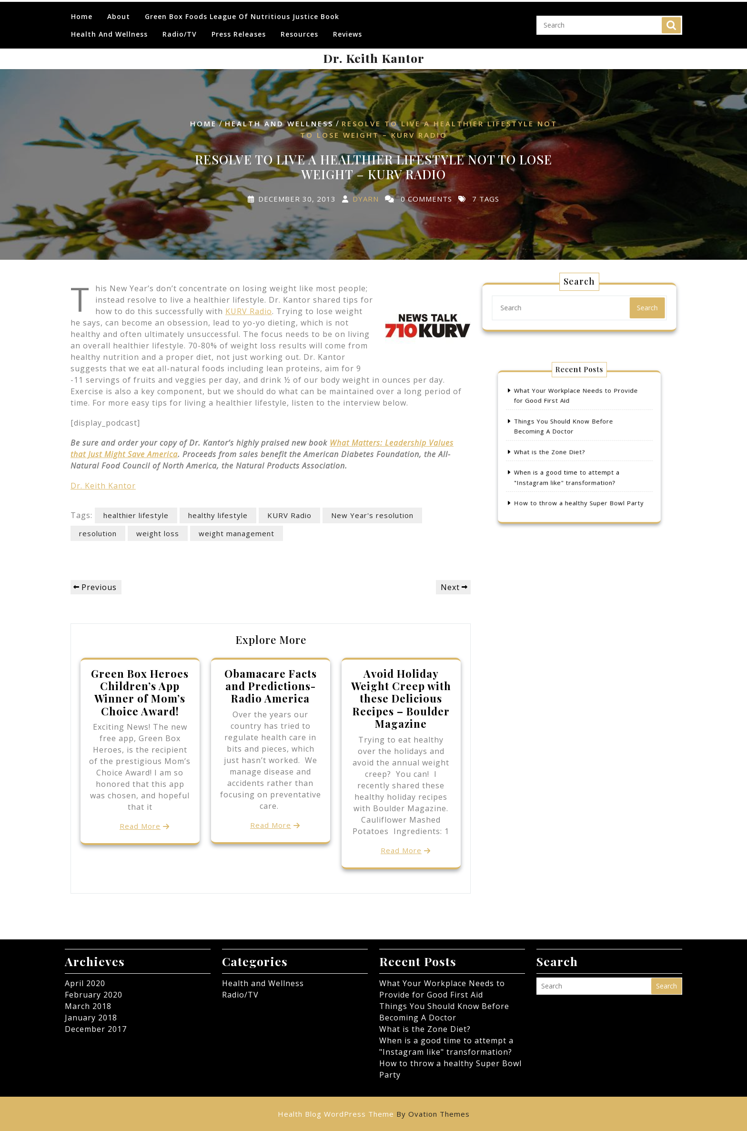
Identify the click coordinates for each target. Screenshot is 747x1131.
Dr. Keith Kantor (373, 58)
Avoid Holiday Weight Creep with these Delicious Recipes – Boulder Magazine (401, 698)
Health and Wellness (109, 27)
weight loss (157, 533)
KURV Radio (248, 311)
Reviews (347, 27)
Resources (299, 27)
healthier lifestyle (136, 515)
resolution (98, 533)
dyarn (366, 198)
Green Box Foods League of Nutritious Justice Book (242, 9)
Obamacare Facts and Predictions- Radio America (270, 686)
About (118, 9)
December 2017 (96, 1029)
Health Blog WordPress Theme (374, 1114)
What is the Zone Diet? (557, 451)
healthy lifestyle (218, 515)
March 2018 (88, 1006)
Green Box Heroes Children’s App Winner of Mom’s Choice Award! (140, 692)
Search (671, 18)
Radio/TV (179, 27)
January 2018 (91, 1017)
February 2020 (93, 994)
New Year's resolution (372, 515)
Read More (140, 826)
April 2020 (85, 983)
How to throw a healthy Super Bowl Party (579, 490)
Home (81, 9)
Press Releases (239, 27)
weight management (236, 533)
